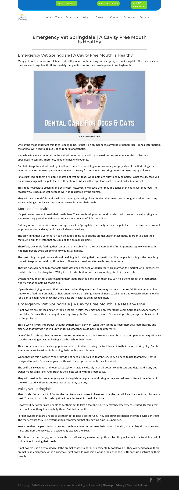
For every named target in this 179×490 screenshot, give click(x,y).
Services (70, 17)
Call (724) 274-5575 (108, 3)
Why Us (87, 17)
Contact (115, 17)
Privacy (120, 485)
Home (48, 17)
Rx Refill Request (67, 3)
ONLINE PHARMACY (138, 5)
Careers (144, 17)
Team (58, 17)
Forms (99, 17)
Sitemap (108, 485)
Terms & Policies (137, 485)
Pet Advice (129, 17)
